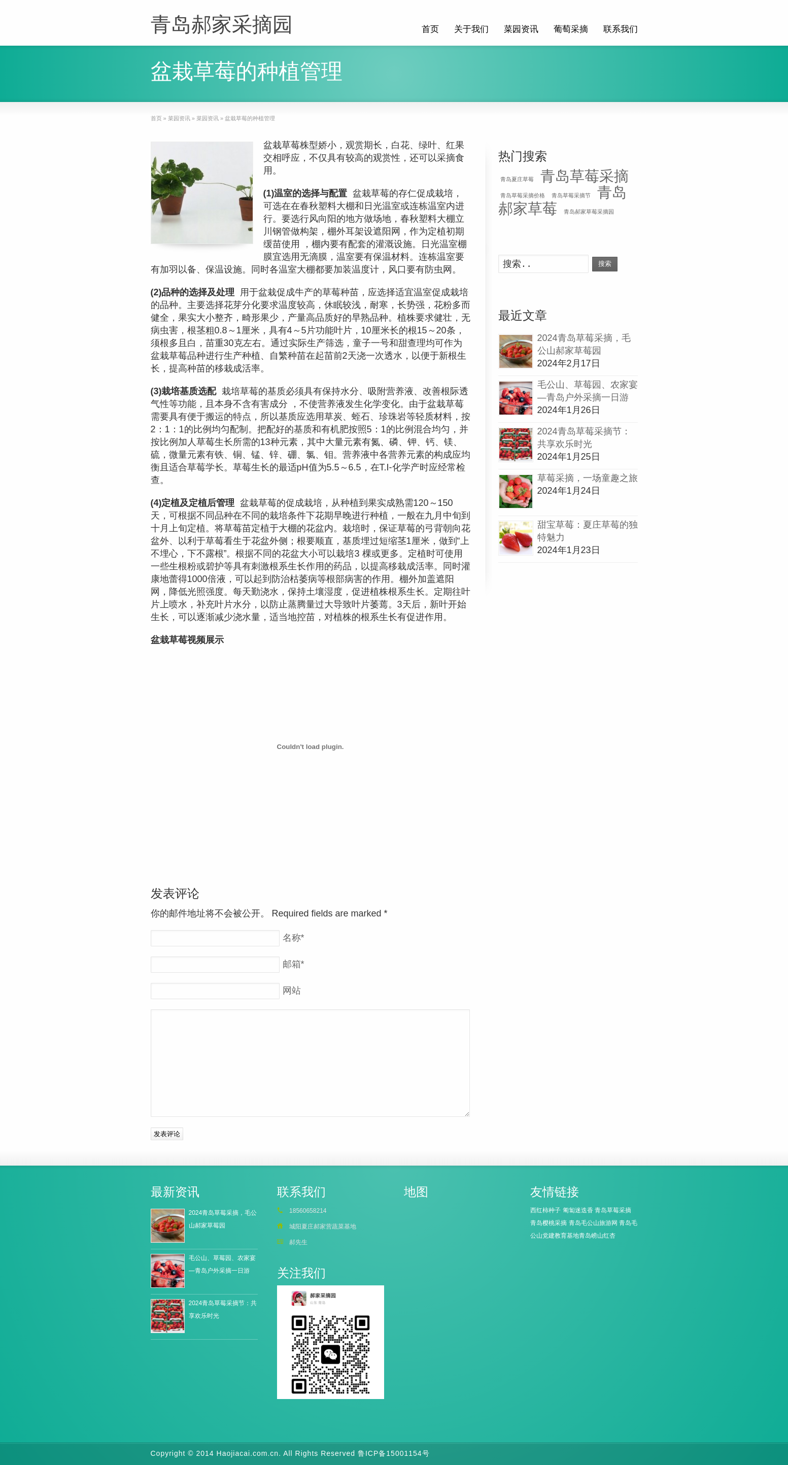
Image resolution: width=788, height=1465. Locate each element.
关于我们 (471, 29)
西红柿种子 (545, 1210)
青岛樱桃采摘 (548, 1222)
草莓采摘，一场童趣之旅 (587, 478)
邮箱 (293, 964)
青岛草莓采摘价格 (522, 195)
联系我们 (620, 29)
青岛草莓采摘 (584, 175)
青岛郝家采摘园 (222, 24)
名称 (293, 938)
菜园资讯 (521, 29)
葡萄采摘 (571, 29)
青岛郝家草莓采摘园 (589, 212)
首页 (430, 29)
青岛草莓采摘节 (571, 195)
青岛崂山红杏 (597, 1235)
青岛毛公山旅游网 (593, 1222)
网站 (292, 990)
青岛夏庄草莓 (517, 179)
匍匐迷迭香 (578, 1210)
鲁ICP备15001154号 (394, 1453)
